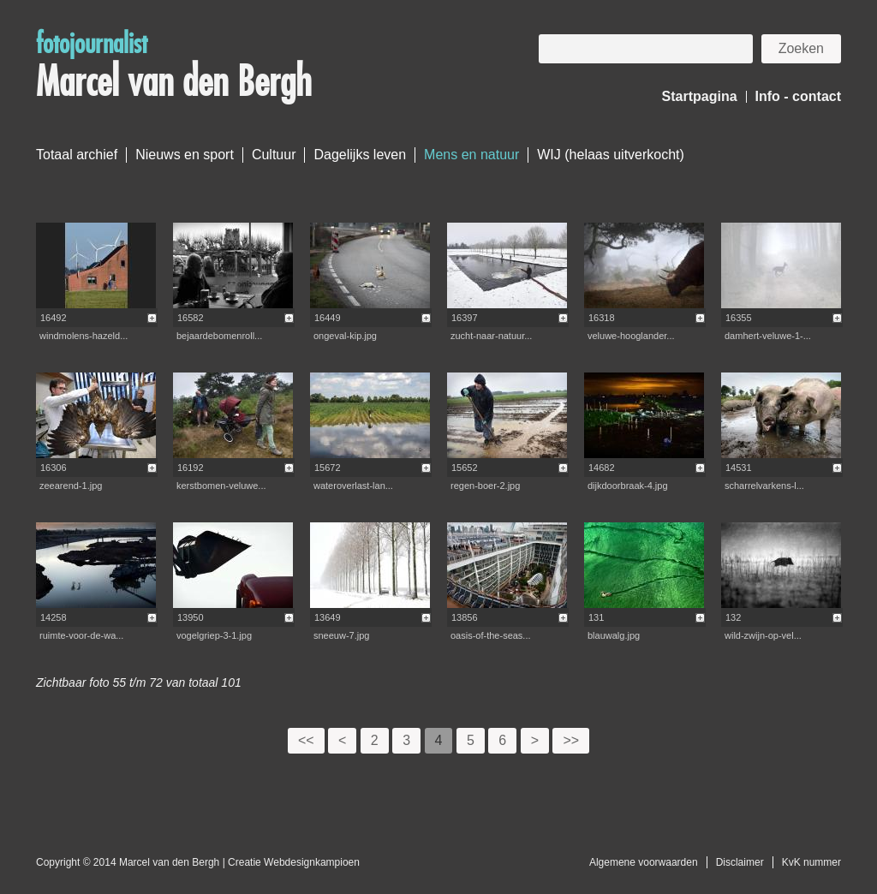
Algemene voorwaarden (643, 862)
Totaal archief (76, 154)
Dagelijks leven (359, 154)
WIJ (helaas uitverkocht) (610, 154)
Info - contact (798, 96)
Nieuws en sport (184, 154)
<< (306, 740)
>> (571, 740)
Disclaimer (740, 862)
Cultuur (274, 154)
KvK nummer (811, 862)
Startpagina (699, 96)
